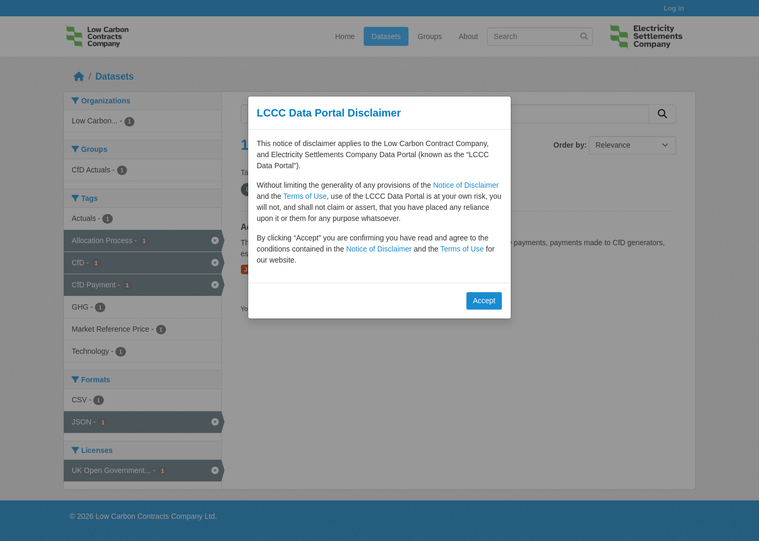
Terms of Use (304, 196)
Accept (484, 300)
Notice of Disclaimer (466, 185)
